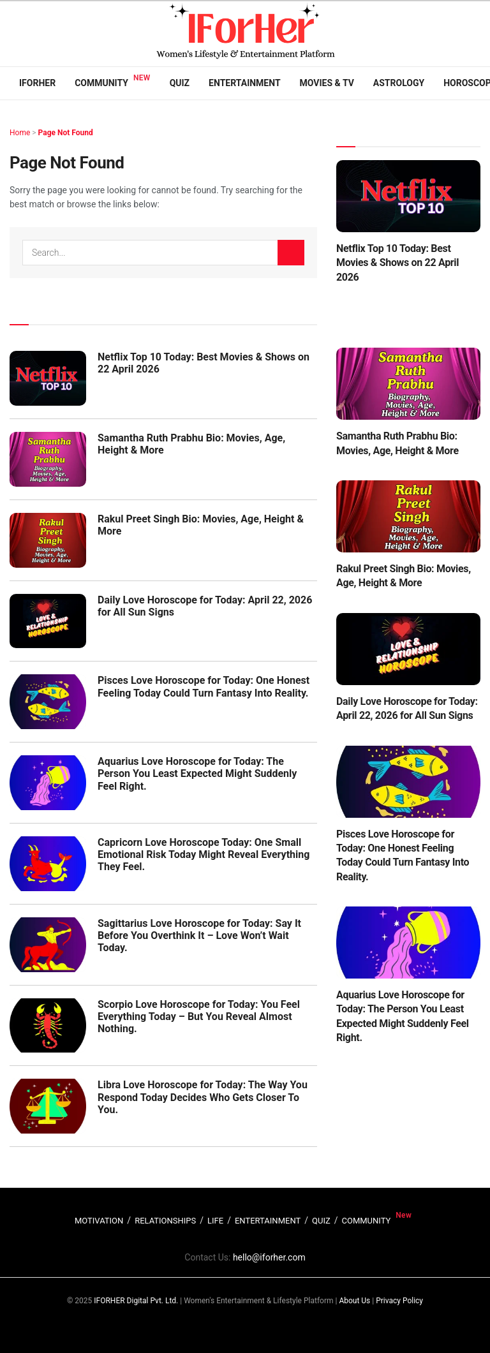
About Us (354, 1300)
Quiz (179, 83)
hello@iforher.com (269, 1257)
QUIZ (321, 1220)
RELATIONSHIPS (165, 1220)
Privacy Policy (399, 1300)
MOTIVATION (99, 1220)
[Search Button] (291, 252)
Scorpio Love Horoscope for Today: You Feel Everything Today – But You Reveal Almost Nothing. (199, 1016)
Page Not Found (65, 132)
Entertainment (244, 83)
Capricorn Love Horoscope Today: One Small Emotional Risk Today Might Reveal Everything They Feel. (203, 854)
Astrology (398, 83)
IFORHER (37, 83)
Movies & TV (327, 83)
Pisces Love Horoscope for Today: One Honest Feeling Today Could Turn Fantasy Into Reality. (203, 686)
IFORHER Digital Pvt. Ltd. (136, 1300)
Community (101, 83)
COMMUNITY (366, 1220)
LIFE (215, 1220)
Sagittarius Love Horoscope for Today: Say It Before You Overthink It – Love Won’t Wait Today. (199, 935)
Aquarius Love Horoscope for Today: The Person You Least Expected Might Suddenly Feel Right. (197, 773)
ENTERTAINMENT (268, 1220)
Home (20, 132)
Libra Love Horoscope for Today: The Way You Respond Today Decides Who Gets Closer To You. (203, 1097)
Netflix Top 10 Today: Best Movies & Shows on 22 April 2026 (397, 262)
